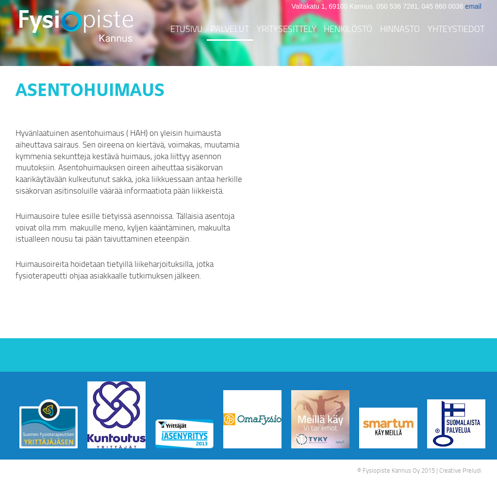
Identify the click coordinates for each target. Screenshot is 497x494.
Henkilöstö (348, 28)
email (473, 6)
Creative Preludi (460, 470)
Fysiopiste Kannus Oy (391, 470)
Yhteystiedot (456, 28)
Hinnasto (400, 28)
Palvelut (230, 28)
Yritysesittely (286, 28)
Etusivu (186, 28)
